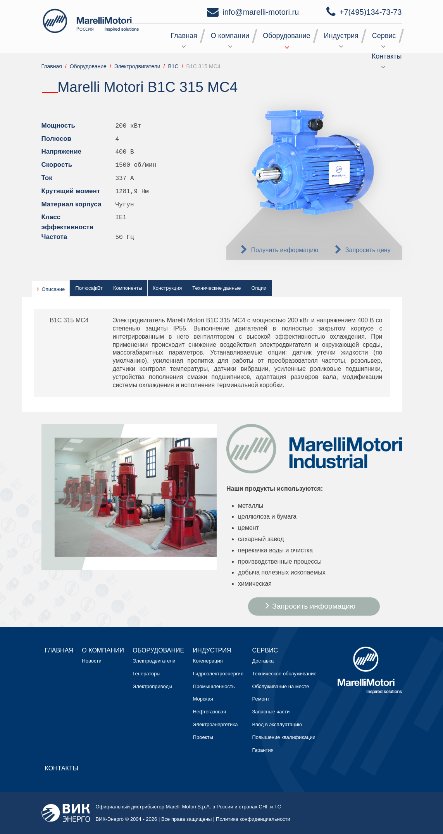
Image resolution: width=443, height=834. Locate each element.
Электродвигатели (154, 661)
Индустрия (341, 36)
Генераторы (146, 674)
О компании (230, 36)
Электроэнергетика (215, 724)
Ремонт (260, 699)
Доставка (263, 661)
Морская (203, 699)
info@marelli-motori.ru (260, 12)
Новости (91, 661)
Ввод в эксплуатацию (277, 724)
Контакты (387, 56)
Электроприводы (152, 686)
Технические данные (216, 288)
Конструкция (167, 288)
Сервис (384, 36)
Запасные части (271, 712)
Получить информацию (285, 250)
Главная (184, 36)
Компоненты (127, 288)
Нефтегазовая (209, 712)
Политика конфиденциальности (253, 819)
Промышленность (214, 686)
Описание (53, 289)
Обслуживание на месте (280, 686)
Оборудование (286, 36)
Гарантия (262, 750)
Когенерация (208, 661)
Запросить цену (368, 250)
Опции (258, 288)
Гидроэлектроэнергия (218, 674)
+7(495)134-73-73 (371, 12)
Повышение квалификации (283, 737)
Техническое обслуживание (284, 674)
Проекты (203, 737)
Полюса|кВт (89, 288)
